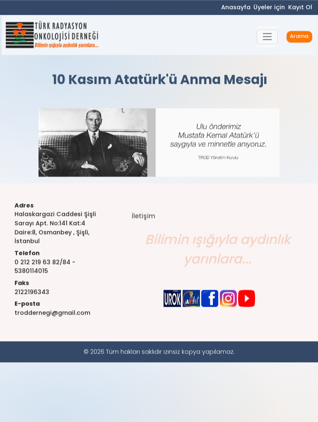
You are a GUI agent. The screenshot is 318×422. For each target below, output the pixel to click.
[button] (267, 37)
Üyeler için (269, 8)
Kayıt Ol (300, 8)
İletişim (143, 221)
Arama (299, 37)
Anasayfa (236, 8)
